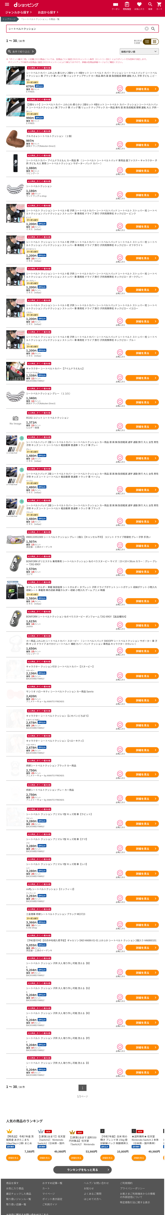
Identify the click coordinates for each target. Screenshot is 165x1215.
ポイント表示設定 (52, 1191)
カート (46, 1180)
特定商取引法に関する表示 (135, 1194)
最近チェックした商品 (18, 1185)
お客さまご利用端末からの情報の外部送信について (137, 1187)
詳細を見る (142, 89)
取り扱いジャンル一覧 (18, 1191)
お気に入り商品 (15, 1180)
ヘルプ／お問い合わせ (96, 1175)
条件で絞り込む (21, 51)
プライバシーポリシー (132, 1180)
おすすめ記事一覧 (52, 1175)
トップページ (9, 19)
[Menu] (7, 4)
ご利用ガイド (49, 1196)
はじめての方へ (92, 1191)
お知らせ (89, 1180)
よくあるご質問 (92, 1185)
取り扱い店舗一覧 (16, 1196)
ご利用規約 (126, 1175)
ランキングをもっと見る (82, 1162)
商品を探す (12, 1175)
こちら (45, 1206)
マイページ (48, 1185)
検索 (153, 29)
